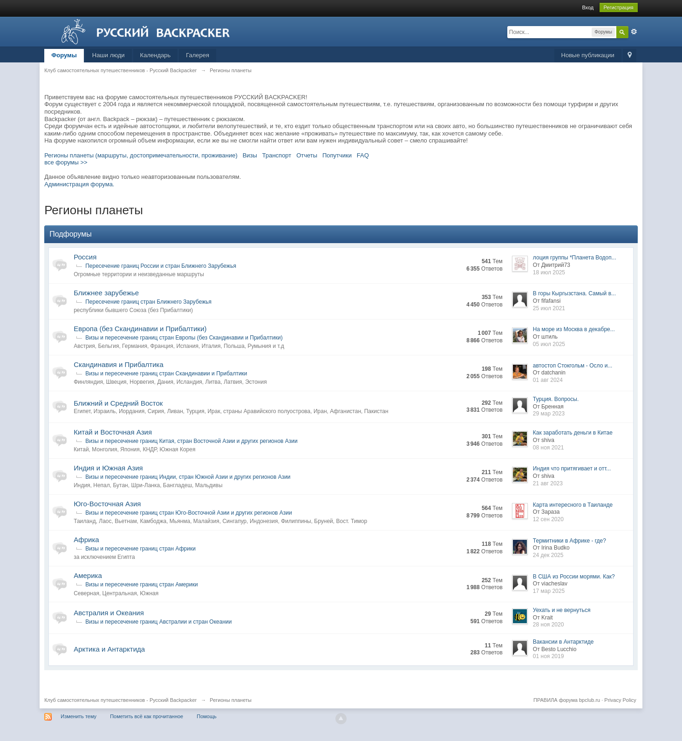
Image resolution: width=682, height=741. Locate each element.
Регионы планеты (231, 700)
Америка (88, 575)
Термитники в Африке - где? (569, 540)
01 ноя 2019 (548, 656)
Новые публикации (587, 55)
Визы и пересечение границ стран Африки (140, 548)
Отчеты (306, 155)
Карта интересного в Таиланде (573, 505)
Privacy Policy (620, 700)
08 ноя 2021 (548, 447)
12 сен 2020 (548, 519)
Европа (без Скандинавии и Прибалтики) (140, 329)
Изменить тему (78, 716)
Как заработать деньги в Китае (573, 432)
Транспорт (277, 155)
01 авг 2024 (548, 380)
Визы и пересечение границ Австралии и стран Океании (158, 622)
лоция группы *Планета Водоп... (574, 257)
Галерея (197, 55)
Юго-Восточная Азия (107, 504)
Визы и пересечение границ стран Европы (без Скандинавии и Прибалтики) (184, 337)
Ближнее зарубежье (106, 293)
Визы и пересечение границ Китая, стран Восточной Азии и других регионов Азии (191, 441)
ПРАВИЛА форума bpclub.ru (566, 700)
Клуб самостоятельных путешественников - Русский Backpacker (120, 700)
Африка (86, 540)
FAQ (363, 155)
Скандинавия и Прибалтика (119, 364)
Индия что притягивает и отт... (572, 468)
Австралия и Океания (109, 613)
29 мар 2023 (549, 413)
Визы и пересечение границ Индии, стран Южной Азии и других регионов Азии (187, 477)
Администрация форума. (79, 184)
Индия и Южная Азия (108, 468)
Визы (250, 155)
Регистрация (619, 7)
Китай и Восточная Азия (113, 432)
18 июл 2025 (549, 272)
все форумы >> (66, 162)
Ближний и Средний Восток (118, 403)
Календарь (155, 55)
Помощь (207, 716)
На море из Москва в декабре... (574, 329)
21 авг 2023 (548, 483)
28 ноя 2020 (548, 624)
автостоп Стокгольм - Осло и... (573, 365)
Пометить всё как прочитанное (146, 716)
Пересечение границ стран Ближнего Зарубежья (148, 302)
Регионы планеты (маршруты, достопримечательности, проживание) (141, 155)
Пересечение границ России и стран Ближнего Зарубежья (160, 266)
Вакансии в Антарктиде (563, 642)
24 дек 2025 (548, 555)
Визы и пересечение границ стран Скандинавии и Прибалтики (166, 373)
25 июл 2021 (549, 308)
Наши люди (108, 55)
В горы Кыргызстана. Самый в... (574, 293)
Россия (85, 257)
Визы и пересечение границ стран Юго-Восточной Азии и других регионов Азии (188, 513)
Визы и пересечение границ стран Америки (141, 584)
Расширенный (634, 31)
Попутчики (337, 155)
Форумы (64, 55)
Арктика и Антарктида (109, 649)
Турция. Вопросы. (556, 399)
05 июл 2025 (549, 344)
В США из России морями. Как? (574, 576)
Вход (587, 7)
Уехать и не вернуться (562, 610)
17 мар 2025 (549, 591)
